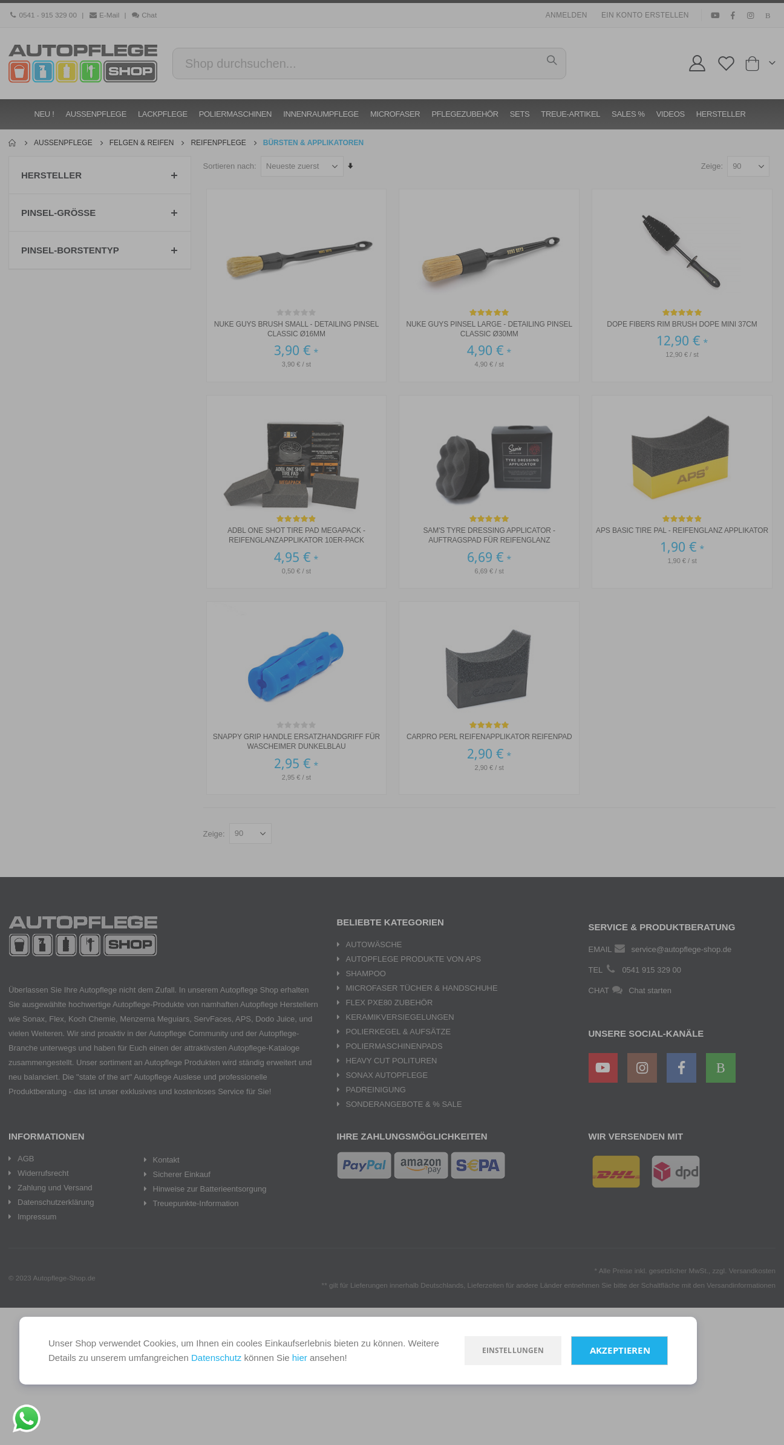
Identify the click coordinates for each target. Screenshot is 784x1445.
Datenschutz (216, 1357)
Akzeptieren (620, 1350)
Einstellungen (513, 1350)
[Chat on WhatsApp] (26, 1418)
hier (299, 1357)
